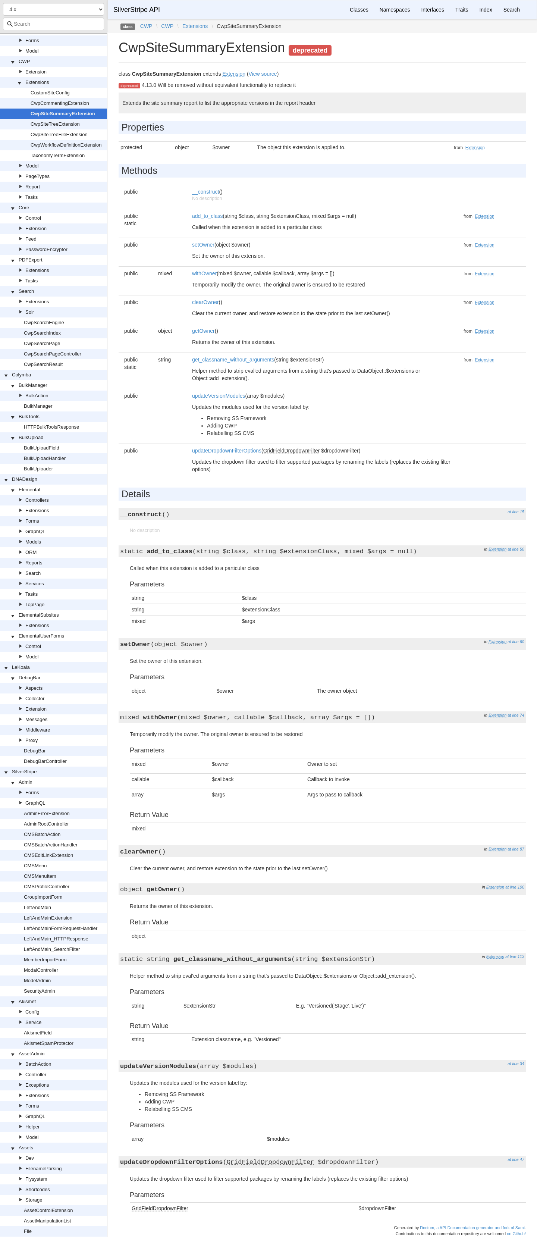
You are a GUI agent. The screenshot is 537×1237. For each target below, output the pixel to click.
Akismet (27, 1001)
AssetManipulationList (47, 1221)
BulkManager (33, 385)
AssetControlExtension (48, 1210)
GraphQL (35, 531)
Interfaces (432, 10)
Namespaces (395, 10)
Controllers (37, 500)
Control (33, 218)
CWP (24, 61)
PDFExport (31, 260)
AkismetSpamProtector (48, 1043)
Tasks (31, 197)
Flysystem (36, 1179)
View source (263, 74)
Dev (29, 1158)
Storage (34, 1200)
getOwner (203, 331)
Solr (29, 312)
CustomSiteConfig (50, 92)
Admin (25, 782)
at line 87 (516, 849)
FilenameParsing (43, 1168)
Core (24, 207)
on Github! (516, 1233)
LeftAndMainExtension (48, 918)
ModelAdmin (37, 980)
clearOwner (205, 302)
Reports (34, 563)
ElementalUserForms (41, 636)
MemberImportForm (45, 959)
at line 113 (514, 956)
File (28, 1231)
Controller (35, 1074)
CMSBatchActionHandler (51, 845)
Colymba (21, 375)
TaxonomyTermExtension (58, 155)
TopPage (34, 604)
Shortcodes (37, 1189)
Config (32, 1012)
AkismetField (37, 1033)
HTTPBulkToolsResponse (51, 427)
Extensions (37, 82)
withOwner (204, 273)
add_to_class (207, 216)
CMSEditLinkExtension (48, 855)
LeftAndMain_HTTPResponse (56, 939)
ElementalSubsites (39, 615)
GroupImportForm (43, 897)
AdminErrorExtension (47, 813)
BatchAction (38, 1064)
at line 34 (516, 1063)
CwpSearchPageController (52, 354)
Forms (32, 40)
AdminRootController (46, 824)
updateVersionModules (218, 396)
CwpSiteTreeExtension (55, 124)
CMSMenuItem (40, 876)
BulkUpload (31, 437)
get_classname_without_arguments (233, 360)
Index (485, 10)
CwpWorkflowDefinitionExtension (66, 145)
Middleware (37, 730)
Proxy (31, 740)
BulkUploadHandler (45, 458)
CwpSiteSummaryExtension (63, 113)
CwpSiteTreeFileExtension (59, 134)
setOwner (203, 245)
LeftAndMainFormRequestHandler (60, 928)
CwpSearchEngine (44, 322)
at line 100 (514, 887)
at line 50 (516, 549)
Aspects (34, 688)
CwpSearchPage (42, 343)
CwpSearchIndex (42, 333)
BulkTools (29, 416)
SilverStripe (24, 771)
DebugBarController (45, 761)
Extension (36, 72)
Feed (31, 239)
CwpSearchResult (43, 364)
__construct (205, 192)
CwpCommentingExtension (60, 103)
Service (33, 1022)
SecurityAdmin (39, 991)
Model (31, 51)
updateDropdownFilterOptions (226, 451)
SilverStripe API (136, 9)
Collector (34, 698)
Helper (32, 1127)
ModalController (41, 970)
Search (26, 291)
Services (34, 583)
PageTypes (37, 176)
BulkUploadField (41, 448)
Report (32, 187)
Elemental (29, 489)
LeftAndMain (37, 907)
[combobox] (53, 24)
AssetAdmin (31, 1053)
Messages (36, 719)
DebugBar (30, 677)
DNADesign (24, 479)
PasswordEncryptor (46, 249)
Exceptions (37, 1085)
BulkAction (36, 395)
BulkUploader (38, 469)
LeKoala (21, 667)
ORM (31, 552)
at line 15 (516, 512)
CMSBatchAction (42, 834)
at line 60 (516, 641)
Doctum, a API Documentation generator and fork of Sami (472, 1227)
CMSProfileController (46, 886)
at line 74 (516, 715)
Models (33, 542)
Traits (461, 10)
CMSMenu (35, 865)
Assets (26, 1147)
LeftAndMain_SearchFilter (52, 949)
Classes (359, 10)
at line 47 (516, 1159)
